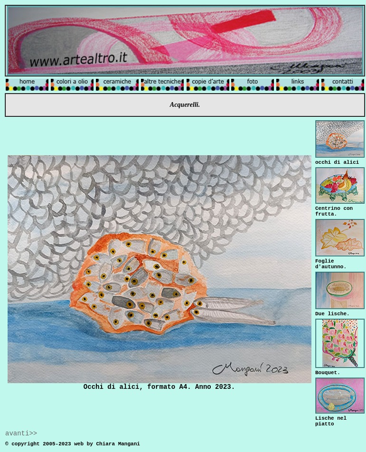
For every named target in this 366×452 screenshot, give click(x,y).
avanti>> (21, 433)
